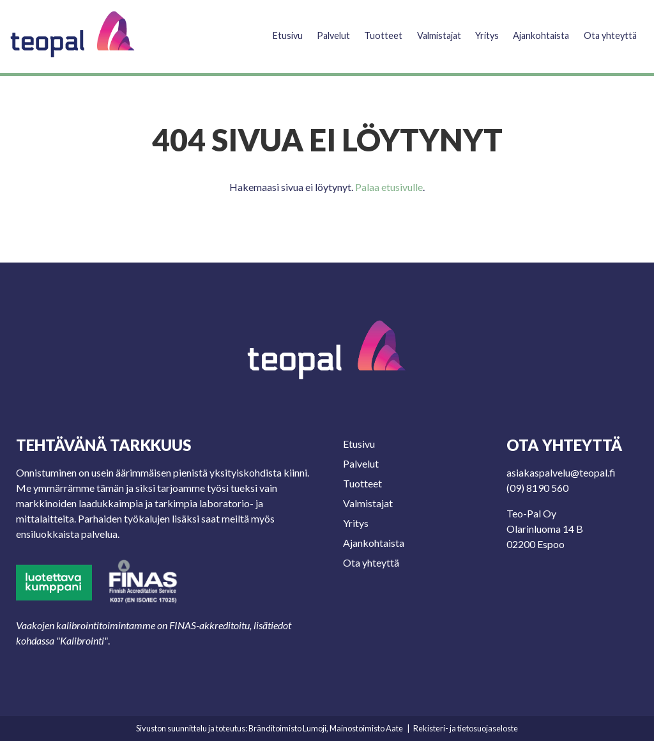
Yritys (477, 30)
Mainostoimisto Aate (366, 728)
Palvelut (315, 30)
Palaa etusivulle (389, 187)
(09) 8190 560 (537, 488)
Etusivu (268, 30)
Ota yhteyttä (609, 30)
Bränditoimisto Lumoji (287, 728)
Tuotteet (366, 30)
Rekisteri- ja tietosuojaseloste (465, 728)
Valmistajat (426, 30)
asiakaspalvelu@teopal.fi (561, 472)
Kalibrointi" (84, 640)
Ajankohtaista (535, 30)
